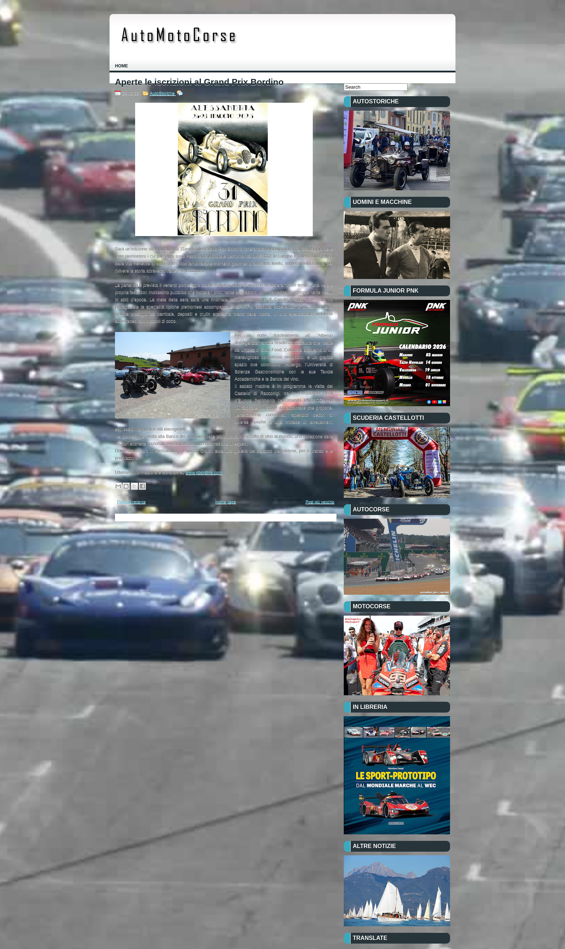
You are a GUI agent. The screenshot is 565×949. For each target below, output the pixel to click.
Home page (225, 502)
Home (121, 65)
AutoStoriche (163, 93)
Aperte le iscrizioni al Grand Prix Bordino (199, 82)
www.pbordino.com (204, 472)
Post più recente (131, 502)
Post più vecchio (320, 502)
